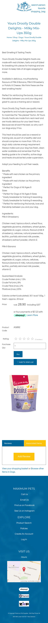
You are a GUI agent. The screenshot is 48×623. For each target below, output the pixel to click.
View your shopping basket (15, 468)
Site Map (31, 613)
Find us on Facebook (24, 505)
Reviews (8, 443)
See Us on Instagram (24, 511)
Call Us (24, 494)
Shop (15, 37)
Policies (24, 528)
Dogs (21, 37)
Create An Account (24, 534)
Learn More (32, 315)
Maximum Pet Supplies (21, 613)
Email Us (24, 500)
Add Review (24, 456)
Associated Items (34, 443)
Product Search (24, 523)
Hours (24, 557)
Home (9, 37)
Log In (24, 539)
